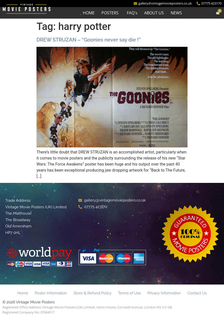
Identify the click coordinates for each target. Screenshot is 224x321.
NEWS (176, 13)
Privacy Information (164, 293)
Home (22, 293)
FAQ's (132, 13)
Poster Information (51, 293)
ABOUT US (154, 13)
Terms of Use (129, 293)
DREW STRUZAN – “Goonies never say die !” (88, 40)
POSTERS (109, 13)
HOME (88, 13)
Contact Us (197, 293)
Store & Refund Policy (92, 293)
